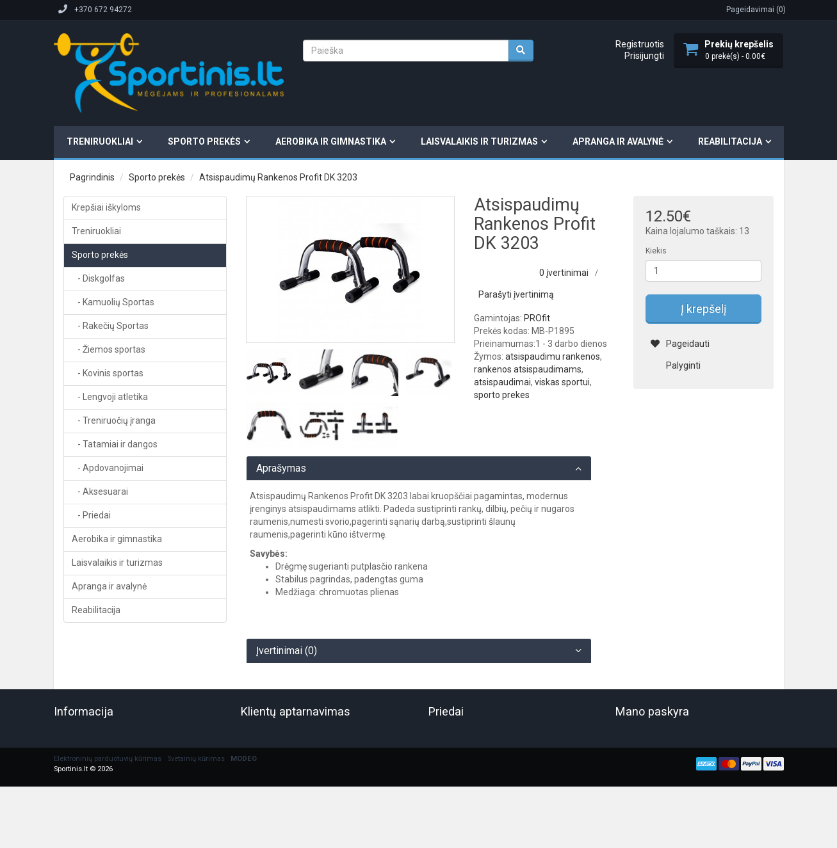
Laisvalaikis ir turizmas (479, 141)
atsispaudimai (502, 382)
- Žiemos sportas (108, 349)
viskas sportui (562, 382)
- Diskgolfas (98, 278)
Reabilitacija (730, 141)
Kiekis (656, 250)
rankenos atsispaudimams (527, 369)
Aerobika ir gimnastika (330, 141)
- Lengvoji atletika (110, 397)
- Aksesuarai (100, 491)
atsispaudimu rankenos (552, 356)
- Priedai (91, 515)
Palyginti (675, 365)
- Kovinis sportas (107, 373)
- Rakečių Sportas (110, 326)
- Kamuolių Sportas (113, 302)
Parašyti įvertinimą (516, 294)
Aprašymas (281, 468)
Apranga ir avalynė (618, 141)
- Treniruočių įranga (114, 420)
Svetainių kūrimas (196, 759)
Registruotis (639, 44)
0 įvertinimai (564, 273)
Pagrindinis (92, 177)
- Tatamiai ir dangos (115, 444)
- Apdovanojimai (107, 468)
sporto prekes (502, 395)
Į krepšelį (703, 309)
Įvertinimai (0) (286, 651)
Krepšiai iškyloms (106, 207)
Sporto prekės (204, 141)
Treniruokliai (100, 141)
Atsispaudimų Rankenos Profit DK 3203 (278, 177)
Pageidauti (680, 344)
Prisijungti (644, 56)
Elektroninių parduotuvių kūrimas (107, 759)
